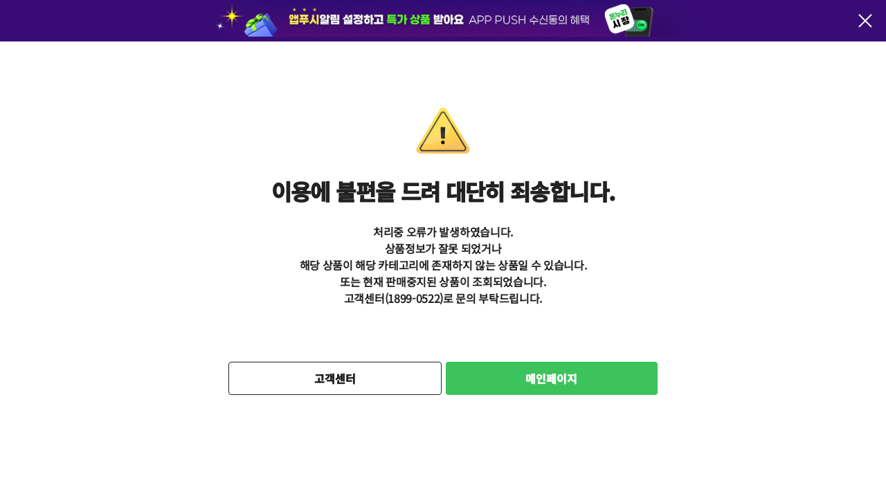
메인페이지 (551, 378)
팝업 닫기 (865, 20)
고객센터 (335, 378)
